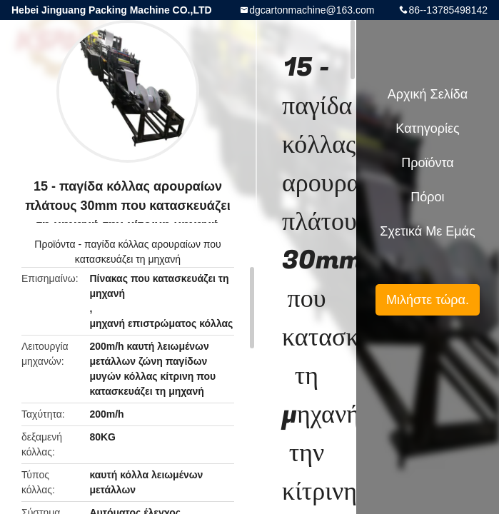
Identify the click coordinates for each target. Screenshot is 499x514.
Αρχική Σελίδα (428, 94)
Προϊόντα (54, 244)
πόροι (427, 197)
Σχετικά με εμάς (427, 231)
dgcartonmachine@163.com (311, 10)
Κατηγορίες (427, 128)
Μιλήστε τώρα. (427, 300)
